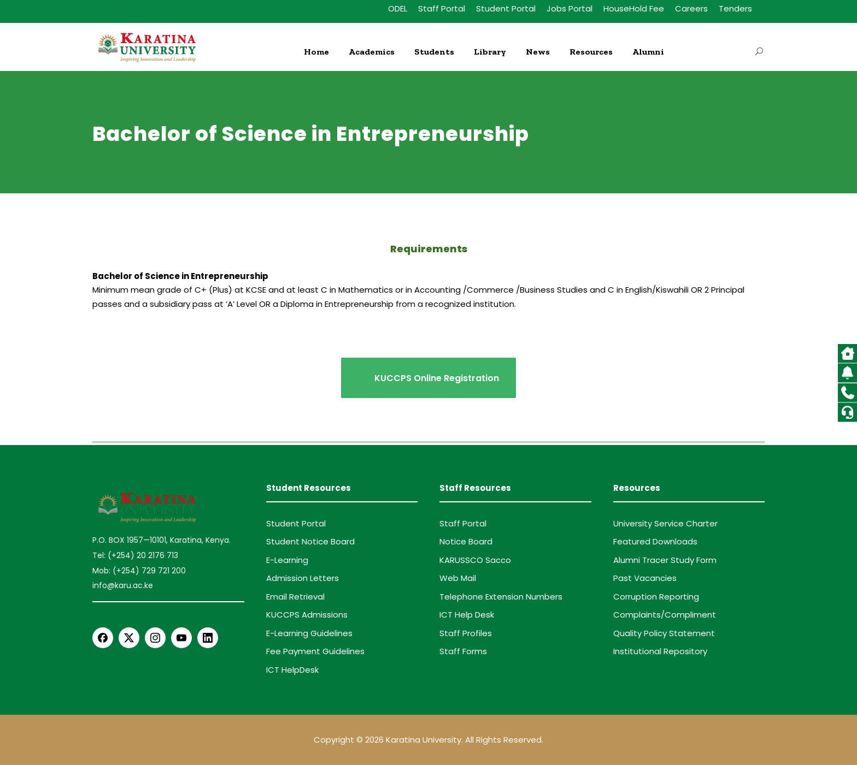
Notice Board (465, 541)
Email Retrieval (295, 596)
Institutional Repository (660, 651)
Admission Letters (302, 578)
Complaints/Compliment (664, 614)
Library (490, 51)
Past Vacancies (645, 578)
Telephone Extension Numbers (500, 596)
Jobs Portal (569, 8)
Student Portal (506, 8)
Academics (372, 51)
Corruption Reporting (656, 596)
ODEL (397, 8)
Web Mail (457, 578)
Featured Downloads (655, 541)
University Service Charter (665, 523)
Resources (591, 51)
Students (434, 51)
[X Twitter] (129, 637)
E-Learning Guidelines (309, 633)
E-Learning (287, 560)
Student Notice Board (310, 541)
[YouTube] (181, 637)
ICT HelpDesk (292, 669)
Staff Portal (441, 8)
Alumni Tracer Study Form (665, 560)
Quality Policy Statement (664, 633)
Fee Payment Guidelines (315, 651)
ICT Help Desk (466, 614)
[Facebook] (102, 637)
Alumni (648, 51)
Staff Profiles (465, 633)
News (538, 51)
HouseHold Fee (633, 8)
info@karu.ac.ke (122, 585)
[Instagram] (155, 637)
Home (316, 51)
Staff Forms (463, 651)
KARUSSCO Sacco (475, 560)
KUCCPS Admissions (307, 614)
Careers (691, 8)
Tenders (735, 8)
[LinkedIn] (207, 637)
